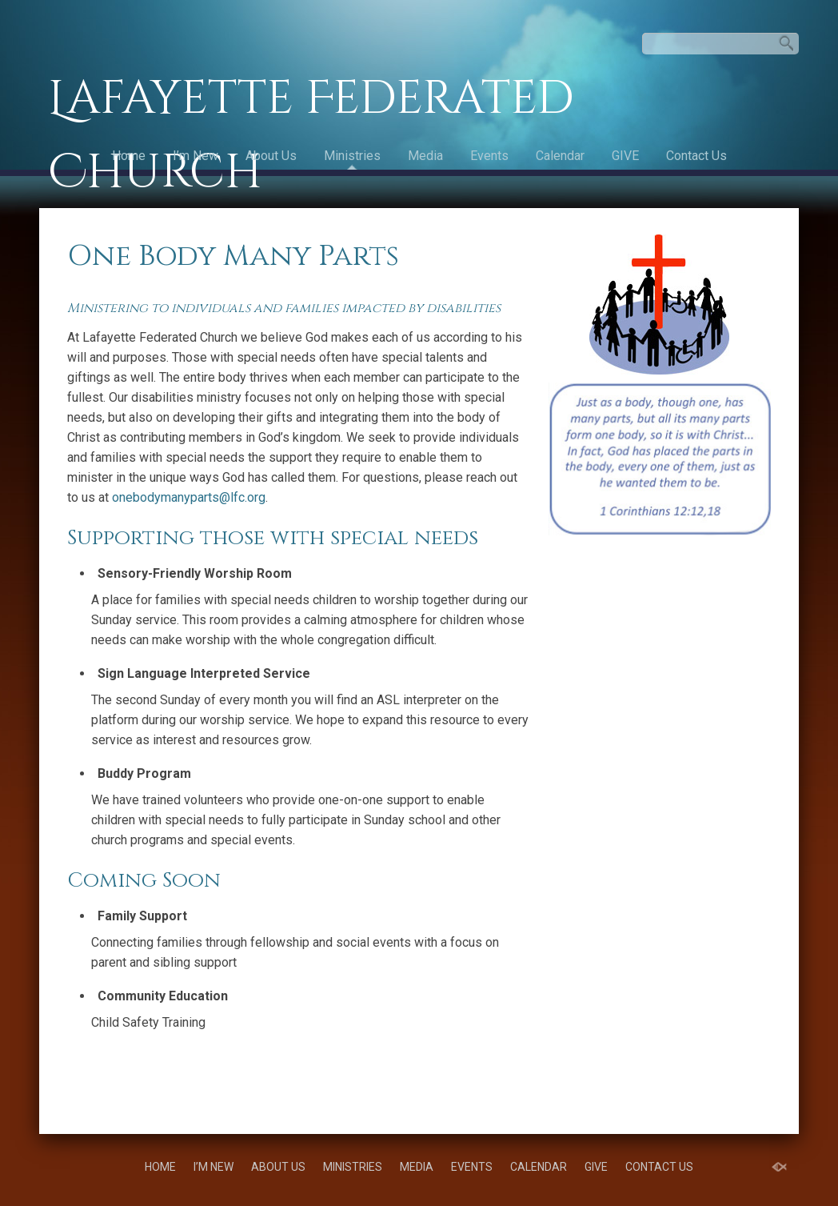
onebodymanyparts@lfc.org (188, 497)
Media (425, 155)
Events (489, 155)
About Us (271, 155)
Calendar (560, 155)
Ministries (352, 155)
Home (129, 155)
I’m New (195, 155)
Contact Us (696, 155)
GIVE (625, 155)
